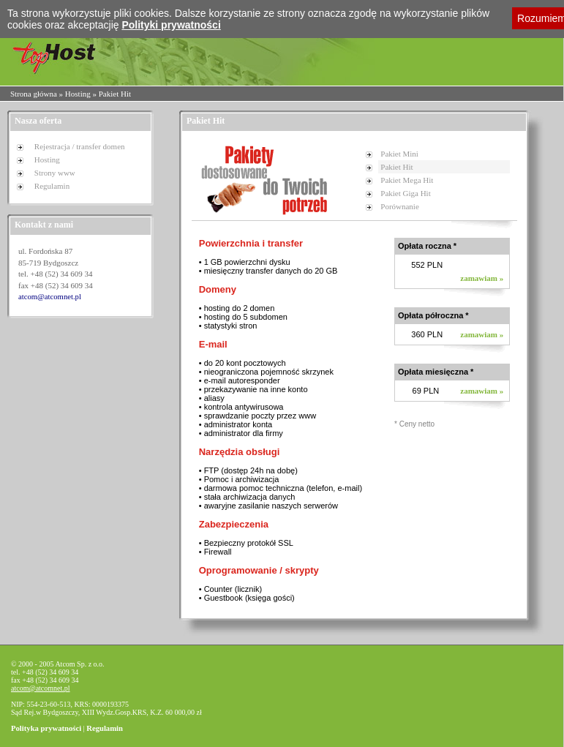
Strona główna (33, 93)
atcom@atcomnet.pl (49, 297)
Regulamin (51, 185)
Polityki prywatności (170, 25)
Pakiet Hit (396, 166)
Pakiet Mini (399, 153)
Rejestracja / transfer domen (79, 146)
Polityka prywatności (46, 728)
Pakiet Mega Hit (406, 180)
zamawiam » (481, 278)
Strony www (54, 172)
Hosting (78, 93)
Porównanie (399, 206)
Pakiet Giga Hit (405, 193)
